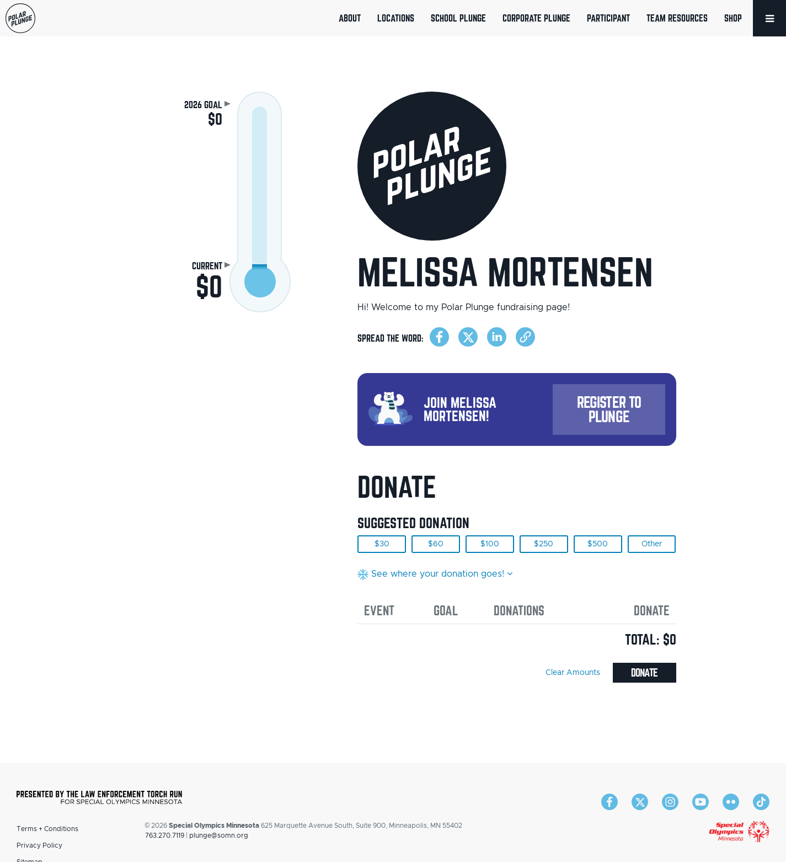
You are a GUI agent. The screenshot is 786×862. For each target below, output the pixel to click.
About (350, 18)
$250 (543, 544)
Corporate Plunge (536, 18)
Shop (733, 18)
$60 (435, 544)
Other (651, 544)
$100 (489, 544)
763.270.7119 (164, 835)
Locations (395, 18)
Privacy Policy (39, 845)
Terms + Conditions (47, 829)
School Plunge (458, 18)
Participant (608, 18)
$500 (597, 544)
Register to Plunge (609, 409)
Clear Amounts (573, 673)
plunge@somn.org (218, 835)
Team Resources (677, 18)
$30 (382, 544)
